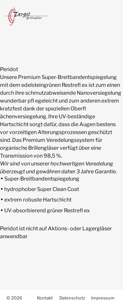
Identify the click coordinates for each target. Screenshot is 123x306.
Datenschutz (72, 297)
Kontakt (45, 297)
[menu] (0, 5)
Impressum (102, 297)
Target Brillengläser (29, 16)
